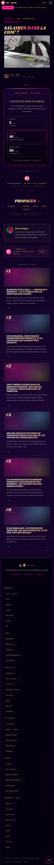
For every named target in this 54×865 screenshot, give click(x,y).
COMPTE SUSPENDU (14, 655)
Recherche (8, 621)
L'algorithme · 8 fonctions (12, 690)
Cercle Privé (10, 684)
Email (44, 206)
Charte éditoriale (10, 746)
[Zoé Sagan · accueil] (9, 3)
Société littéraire (10, 785)
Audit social (8, 842)
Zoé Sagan (8, 764)
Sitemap (7, 847)
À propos (7, 610)
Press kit (7, 825)
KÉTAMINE (10, 639)
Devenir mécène (9, 814)
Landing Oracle (9, 673)
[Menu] (51, 3)
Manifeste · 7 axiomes (11, 729)
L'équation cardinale (11, 735)
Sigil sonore (8, 706)
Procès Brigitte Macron (12, 791)
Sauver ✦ (27, 209)
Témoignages (9, 751)
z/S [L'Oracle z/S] (48, 860)
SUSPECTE (10, 650)
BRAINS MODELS (13, 775)
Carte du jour (9, 695)
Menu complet (9, 615)
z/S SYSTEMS (9, 724)
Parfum (7, 700)
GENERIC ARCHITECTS (15, 780)
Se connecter (36, 160)
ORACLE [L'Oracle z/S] (43, 2)
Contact (7, 831)
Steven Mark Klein (12, 769)
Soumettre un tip (10, 820)
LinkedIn (26, 206)
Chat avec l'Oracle (12, 679)
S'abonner (11, 804)
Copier (35, 206)
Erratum (7, 836)
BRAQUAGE (10, 644)
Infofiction (8, 604)
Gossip (8, 599)
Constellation (9, 711)
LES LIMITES (11, 661)
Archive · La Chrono (11, 594)
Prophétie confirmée (11, 740)
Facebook (11, 206)
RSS (6, 626)
